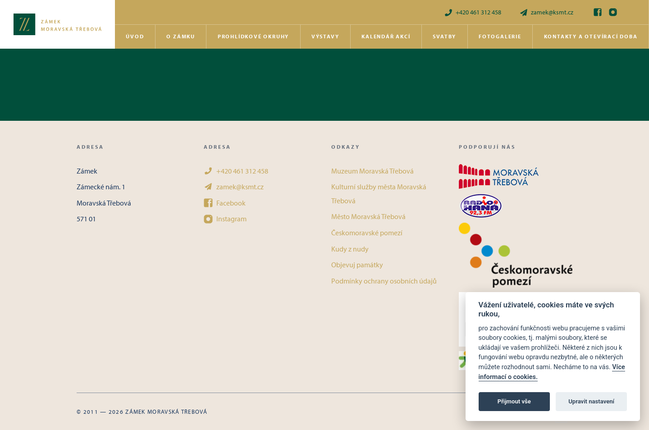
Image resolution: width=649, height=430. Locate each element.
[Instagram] (613, 12)
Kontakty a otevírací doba (591, 36)
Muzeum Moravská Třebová (372, 170)
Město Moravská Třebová (368, 216)
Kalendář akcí (385, 36)
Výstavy (325, 36)
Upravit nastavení (591, 401)
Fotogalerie (500, 36)
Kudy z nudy (350, 248)
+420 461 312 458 (472, 12)
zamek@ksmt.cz (546, 12)
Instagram (225, 218)
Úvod (135, 36)
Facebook (225, 202)
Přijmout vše (514, 401)
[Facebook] (598, 12)
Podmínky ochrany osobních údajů (384, 280)
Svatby (444, 36)
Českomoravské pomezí (366, 232)
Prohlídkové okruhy (253, 36)
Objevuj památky (357, 264)
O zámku (180, 36)
